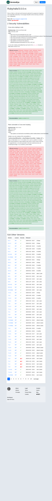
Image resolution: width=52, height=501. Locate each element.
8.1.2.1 (9, 243)
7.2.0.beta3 (10, 320)
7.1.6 (9, 328)
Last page (36, 379)
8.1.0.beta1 (10, 257)
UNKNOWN (15, 20)
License (17, 237)
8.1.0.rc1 (10, 254)
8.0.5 (9, 259)
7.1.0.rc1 (10, 372)
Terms (26, 390)
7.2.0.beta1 (10, 325)
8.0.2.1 (9, 270)
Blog (37, 392)
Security (22, 237)
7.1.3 (9, 358)
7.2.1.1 (9, 309)
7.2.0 (9, 314)
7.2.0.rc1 (10, 317)
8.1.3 (9, 240)
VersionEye (14, 2)
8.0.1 (9, 276)
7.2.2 (9, 303)
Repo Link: (10, 18)
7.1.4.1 (9, 342)
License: (9, 20)
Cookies (27, 394)
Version (10, 237)
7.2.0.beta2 (10, 322)
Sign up (43, 2)
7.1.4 (9, 344)
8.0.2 (9, 273)
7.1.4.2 (9, 339)
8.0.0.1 (9, 279)
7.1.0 (9, 366)
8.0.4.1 (9, 262)
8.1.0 (9, 251)
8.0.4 (9, 265)
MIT (16, 240)
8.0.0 (9, 281)
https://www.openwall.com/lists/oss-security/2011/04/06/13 (23, 37)
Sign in (36, 2)
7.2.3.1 (9, 292)
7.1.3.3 (9, 350)
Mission (17, 390)
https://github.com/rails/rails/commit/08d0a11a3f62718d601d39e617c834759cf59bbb (29, 133)
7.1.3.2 (9, 353)
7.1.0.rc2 (10, 369)
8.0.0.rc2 (10, 284)
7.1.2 (9, 361)
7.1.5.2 (9, 331)
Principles (18, 392)
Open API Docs (10, 399)
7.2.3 (9, 295)
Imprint (37, 390)
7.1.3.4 (9, 347)
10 (31, 379)
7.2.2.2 (9, 298)
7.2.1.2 (9, 306)
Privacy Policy (28, 392)
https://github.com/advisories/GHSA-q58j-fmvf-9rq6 (21, 39)
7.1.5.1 (9, 333)
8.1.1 (9, 248)
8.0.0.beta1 (10, 290)
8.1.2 (9, 246)
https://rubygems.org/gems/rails (20, 18)
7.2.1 (9, 311)
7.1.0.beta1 (10, 375)
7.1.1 (9, 364)
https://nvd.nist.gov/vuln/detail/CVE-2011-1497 (20, 34)
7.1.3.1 (9, 355)
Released (28, 237)
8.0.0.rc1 (10, 287)
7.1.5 (9, 336)
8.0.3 (9, 268)
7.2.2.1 (9, 300)
